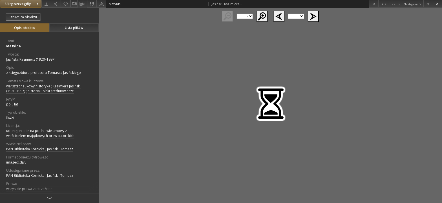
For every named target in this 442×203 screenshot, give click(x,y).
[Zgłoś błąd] (101, 4)
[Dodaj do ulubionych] (65, 4)
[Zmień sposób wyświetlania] (73, 4)
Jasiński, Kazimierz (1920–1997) (30, 59)
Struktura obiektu (23, 17)
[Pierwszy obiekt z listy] (373, 4)
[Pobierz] (46, 4)
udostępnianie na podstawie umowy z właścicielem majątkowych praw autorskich (40, 133)
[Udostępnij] (56, 4)
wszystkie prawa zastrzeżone (29, 188)
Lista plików (74, 27)
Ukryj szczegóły (22, 3)
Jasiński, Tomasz (60, 149)
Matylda (13, 46)
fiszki (10, 117)
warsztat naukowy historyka (28, 86)
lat (16, 104)
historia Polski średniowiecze (51, 91)
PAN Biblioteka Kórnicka (25, 149)
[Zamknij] (437, 4)
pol (9, 104)
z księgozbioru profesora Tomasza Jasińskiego (43, 72)
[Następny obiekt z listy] (412, 4)
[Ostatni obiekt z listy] (428, 4)
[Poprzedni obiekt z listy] (390, 4)
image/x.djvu (16, 162)
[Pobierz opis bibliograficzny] (82, 4)
